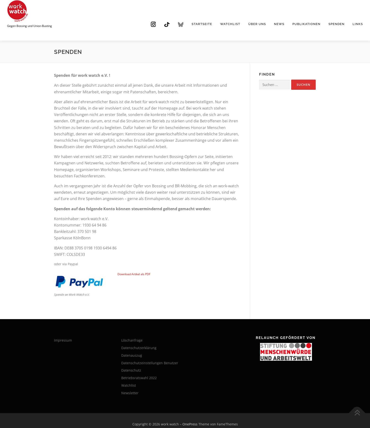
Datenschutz (131, 370)
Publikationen (306, 24)
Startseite (202, 24)
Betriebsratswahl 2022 (139, 378)
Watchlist (230, 24)
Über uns (257, 24)
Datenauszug (131, 355)
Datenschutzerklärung (138, 348)
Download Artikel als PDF (134, 274)
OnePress (190, 424)
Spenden (336, 24)
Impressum (63, 340)
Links (358, 24)
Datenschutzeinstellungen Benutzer (149, 363)
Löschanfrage (132, 340)
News (279, 24)
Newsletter (130, 393)
